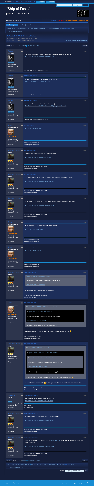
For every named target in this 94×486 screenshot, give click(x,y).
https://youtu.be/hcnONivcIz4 (33, 250)
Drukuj (85, 45)
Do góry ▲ (86, 482)
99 (25, 46)
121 (38, 46)
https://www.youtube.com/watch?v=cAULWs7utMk (39, 446)
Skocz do (62, 470)
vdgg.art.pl (60, 20)
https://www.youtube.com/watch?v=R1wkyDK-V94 (39, 181)
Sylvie (72, 28)
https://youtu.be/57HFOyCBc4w (34, 229)
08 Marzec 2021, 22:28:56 (30, 51)
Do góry (9, 460)
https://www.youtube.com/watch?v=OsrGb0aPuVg (39, 420)
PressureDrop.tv (55, 440)
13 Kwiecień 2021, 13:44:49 (31, 413)
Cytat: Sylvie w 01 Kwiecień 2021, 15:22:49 (39, 276)
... (21, 46)
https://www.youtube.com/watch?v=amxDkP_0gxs (39, 205)
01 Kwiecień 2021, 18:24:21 (31, 247)
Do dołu (8, 45)
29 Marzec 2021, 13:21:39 (30, 174)
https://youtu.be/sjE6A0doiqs (33, 128)
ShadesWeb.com (18, 484)
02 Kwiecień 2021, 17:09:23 (31, 272)
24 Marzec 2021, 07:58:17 (30, 150)
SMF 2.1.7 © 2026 (9, 482)
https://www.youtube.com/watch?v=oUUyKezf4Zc (39, 400)
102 (34, 46)
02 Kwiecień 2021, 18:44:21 (31, 302)
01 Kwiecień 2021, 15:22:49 (31, 222)
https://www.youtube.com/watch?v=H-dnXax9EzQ (39, 56)
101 (31, 46)
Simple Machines (18, 482)
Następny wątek (82, 40)
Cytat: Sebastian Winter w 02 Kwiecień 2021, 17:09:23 (41, 306)
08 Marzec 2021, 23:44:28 (30, 100)
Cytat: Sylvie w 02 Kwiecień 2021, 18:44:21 (39, 347)
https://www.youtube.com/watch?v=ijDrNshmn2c (39, 157)
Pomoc (72, 482)
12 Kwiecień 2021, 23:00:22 (31, 395)
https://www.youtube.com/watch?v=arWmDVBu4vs (39, 81)
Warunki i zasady (79, 482)
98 (23, 46)
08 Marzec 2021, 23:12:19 (30, 75)
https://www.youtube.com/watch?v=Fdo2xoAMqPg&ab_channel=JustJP (45, 106)
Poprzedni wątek (70, 40)
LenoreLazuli (12, 395)
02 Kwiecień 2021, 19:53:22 (31, 343)
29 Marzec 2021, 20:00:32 (30, 198)
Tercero (10, 51)
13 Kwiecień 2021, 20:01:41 (31, 437)
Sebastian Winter (14, 150)
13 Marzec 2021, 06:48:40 (30, 125)
